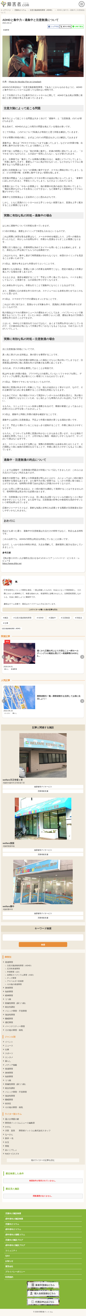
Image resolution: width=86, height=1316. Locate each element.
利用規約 (9, 1277)
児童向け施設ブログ (14, 1240)
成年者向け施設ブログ (15, 1245)
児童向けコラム (12, 1224)
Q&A (7, 1256)
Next (82, 657)
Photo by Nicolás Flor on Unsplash (25, 81)
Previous (4, 657)
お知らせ (9, 1261)
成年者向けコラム (13, 1229)
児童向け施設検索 (13, 1213)
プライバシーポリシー (15, 1272)
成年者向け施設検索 (14, 1219)
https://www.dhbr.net (11, 563)
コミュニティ (11, 1250)
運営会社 (9, 1266)
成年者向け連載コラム (15, 1234)
